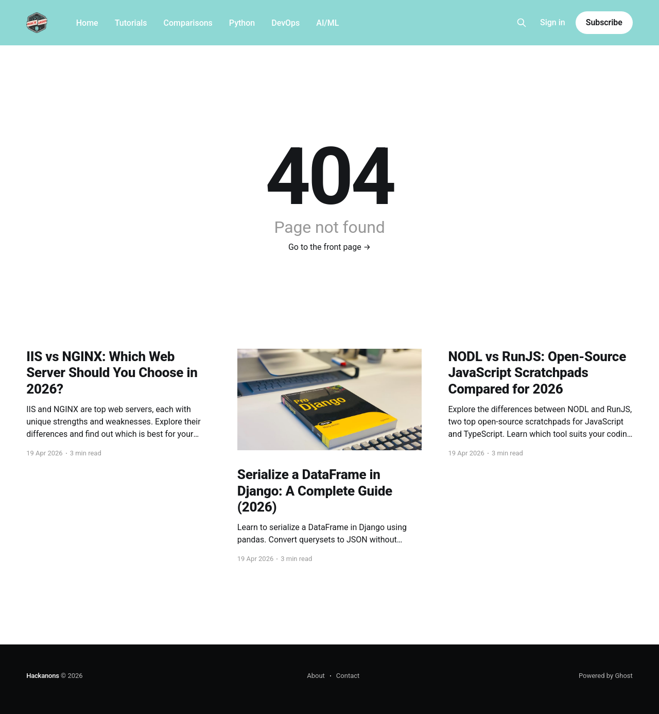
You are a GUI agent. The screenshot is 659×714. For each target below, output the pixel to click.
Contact (347, 675)
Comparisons (188, 23)
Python (242, 23)
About (316, 675)
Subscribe (604, 22)
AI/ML (327, 23)
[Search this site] (521, 22)
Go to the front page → (329, 247)
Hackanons (42, 675)
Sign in (552, 22)
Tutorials (131, 23)
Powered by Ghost (606, 675)
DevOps (285, 23)
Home (87, 23)
